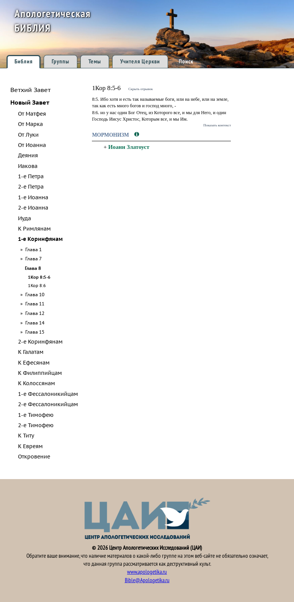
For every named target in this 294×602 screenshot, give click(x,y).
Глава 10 (34, 294)
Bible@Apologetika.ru (147, 580)
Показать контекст (217, 125)
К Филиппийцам (40, 373)
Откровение (34, 456)
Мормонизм (111, 135)
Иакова (28, 166)
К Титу (26, 435)
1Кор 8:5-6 (39, 277)
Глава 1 (33, 249)
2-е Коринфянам (40, 341)
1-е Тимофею (36, 415)
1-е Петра (31, 176)
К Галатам (31, 352)
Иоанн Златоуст (128, 147)
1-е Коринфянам (40, 239)
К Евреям (30, 446)
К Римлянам (34, 228)
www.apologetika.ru (147, 571)
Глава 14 (34, 323)
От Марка (30, 124)
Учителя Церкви (140, 61)
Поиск (186, 61)
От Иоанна (32, 145)
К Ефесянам (34, 362)
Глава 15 (34, 332)
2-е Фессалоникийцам (48, 404)
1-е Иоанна (33, 197)
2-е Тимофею (36, 425)
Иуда (24, 218)
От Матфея (32, 113)
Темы (94, 61)
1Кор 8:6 (37, 285)
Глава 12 (34, 313)
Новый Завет (29, 102)
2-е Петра (31, 186)
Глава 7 (33, 258)
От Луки (28, 134)
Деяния (28, 155)
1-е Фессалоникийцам (48, 394)
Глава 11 (34, 303)
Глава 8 (33, 268)
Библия (24, 61)
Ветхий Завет (30, 90)
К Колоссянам (36, 383)
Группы (60, 61)
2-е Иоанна (33, 207)
